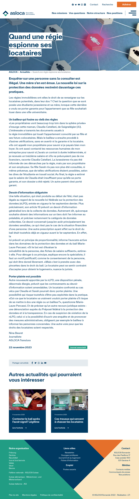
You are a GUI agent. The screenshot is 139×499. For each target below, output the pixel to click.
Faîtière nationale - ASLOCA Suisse (24, 473)
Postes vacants (69, 469)
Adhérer (126, 4)
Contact (94, 4)
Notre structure (96, 13)
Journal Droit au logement (69, 458)
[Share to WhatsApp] (38, 363)
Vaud (11, 466)
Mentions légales (29, 495)
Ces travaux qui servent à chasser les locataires (69, 420)
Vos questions (77, 13)
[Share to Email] (45, 363)
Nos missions (59, 13)
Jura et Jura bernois (17, 460)
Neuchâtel (13, 458)
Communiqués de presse (119, 472)
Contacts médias (123, 469)
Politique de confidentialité (51, 495)
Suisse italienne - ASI (18, 484)
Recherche (107, 4)
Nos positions (114, 13)
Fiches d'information (69, 460)
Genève (12, 455)
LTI (129, 495)
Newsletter (69, 453)
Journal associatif (78, 347)
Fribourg (12, 453)
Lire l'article (17, 428)
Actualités (25, 72)
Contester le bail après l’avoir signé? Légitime (26, 420)
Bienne (12, 468)
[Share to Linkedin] (42, 363)
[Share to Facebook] (32, 363)
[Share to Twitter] (35, 363)
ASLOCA (13, 72)
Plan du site (14, 495)
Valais (11, 463)
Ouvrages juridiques (69, 455)
